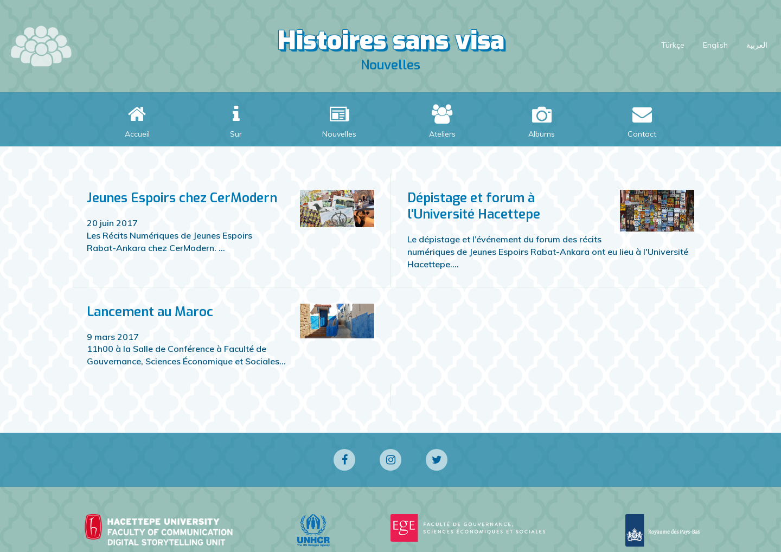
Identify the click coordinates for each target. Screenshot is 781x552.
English (715, 45)
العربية (756, 45)
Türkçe (672, 45)
